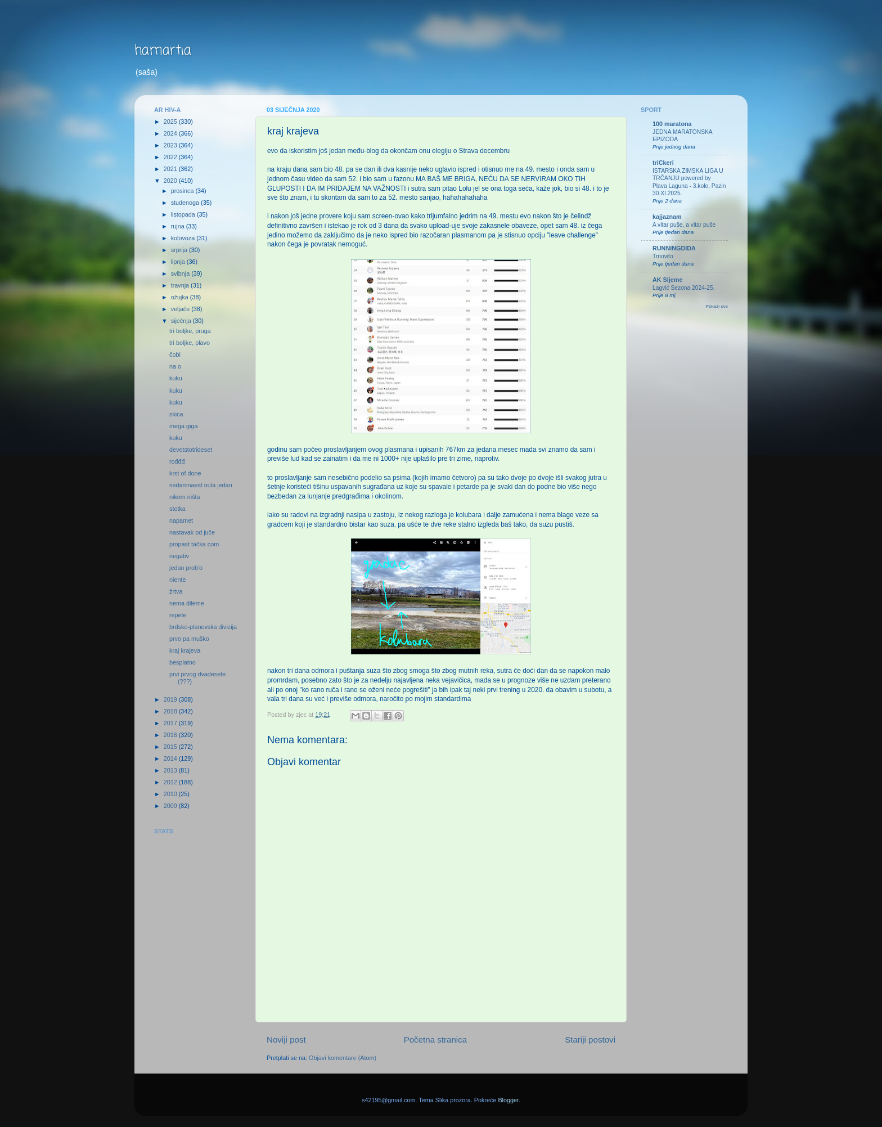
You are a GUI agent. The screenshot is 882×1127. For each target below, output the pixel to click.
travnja (181, 285)
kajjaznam (667, 216)
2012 (171, 782)
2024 (171, 133)
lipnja (179, 261)
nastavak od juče (192, 532)
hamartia (162, 51)
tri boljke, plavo (189, 342)
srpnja (180, 249)
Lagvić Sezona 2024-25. (683, 288)
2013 (171, 770)
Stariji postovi (590, 1039)
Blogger (508, 1100)
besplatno (182, 662)
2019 (171, 699)
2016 (171, 734)
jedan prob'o (185, 567)
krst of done (185, 473)
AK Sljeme (667, 279)
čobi (175, 354)
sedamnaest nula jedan (200, 485)
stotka (177, 508)
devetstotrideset (190, 449)
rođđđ (177, 461)
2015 (171, 746)
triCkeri (663, 162)
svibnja (181, 273)
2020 (171, 180)
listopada (184, 214)
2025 (171, 121)
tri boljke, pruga (190, 330)
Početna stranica (435, 1039)
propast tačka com (194, 544)
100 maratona (672, 123)
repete (178, 615)
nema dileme (186, 603)
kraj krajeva (184, 650)
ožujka (180, 297)
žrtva (175, 591)
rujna (178, 226)
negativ (179, 556)
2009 (171, 805)
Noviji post (286, 1039)
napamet (181, 520)
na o (175, 366)
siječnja (182, 320)
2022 (171, 157)
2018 (171, 711)
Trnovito (662, 256)
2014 (171, 758)
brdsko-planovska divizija (203, 626)
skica (176, 414)
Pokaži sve (717, 306)
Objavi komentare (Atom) (342, 1057)
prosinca (183, 190)
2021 (171, 168)
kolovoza (184, 238)
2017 (171, 723)
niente (177, 579)
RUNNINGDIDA (674, 248)
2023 (171, 145)
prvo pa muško (189, 638)
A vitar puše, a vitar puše (684, 225)
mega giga (183, 426)
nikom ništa (184, 496)
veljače (181, 309)
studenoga (186, 202)
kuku (175, 378)
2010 (171, 794)
